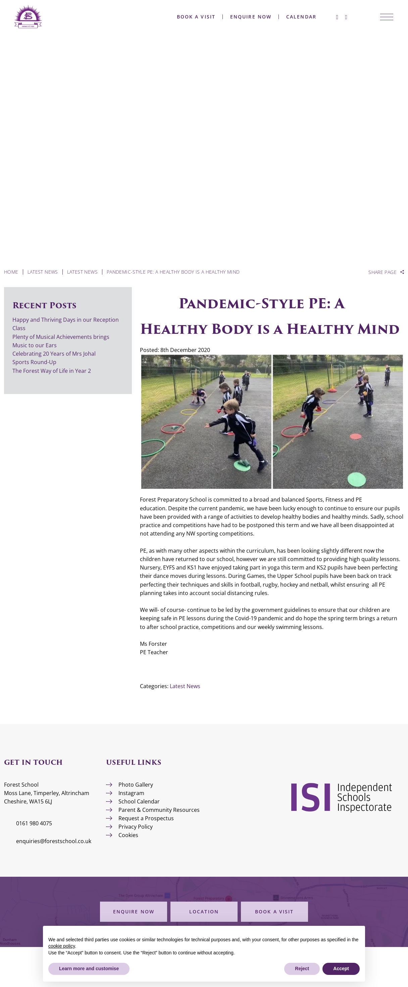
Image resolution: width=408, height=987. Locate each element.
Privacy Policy (135, 826)
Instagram (131, 793)
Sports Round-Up (34, 362)
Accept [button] (341, 968)
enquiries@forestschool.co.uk (53, 841)
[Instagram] (336, 17)
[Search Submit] (348, 16)
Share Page (382, 272)
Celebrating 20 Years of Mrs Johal (54, 353)
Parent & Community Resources (159, 810)
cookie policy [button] (61, 946)
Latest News (185, 686)
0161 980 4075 (34, 823)
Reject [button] (302, 968)
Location (204, 911)
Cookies (128, 835)
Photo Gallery (135, 784)
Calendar (291, 17)
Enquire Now (240, 17)
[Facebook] (327, 17)
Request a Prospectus (146, 818)
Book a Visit (186, 17)
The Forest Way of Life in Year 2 (52, 370)
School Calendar (139, 801)
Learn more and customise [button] (89, 968)
